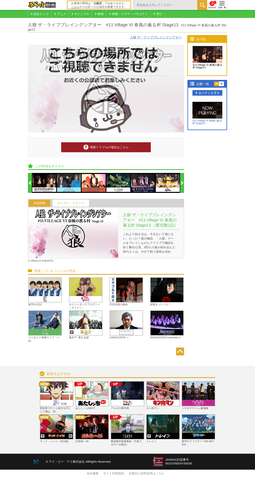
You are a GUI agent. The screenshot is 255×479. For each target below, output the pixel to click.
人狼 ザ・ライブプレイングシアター (156, 37)
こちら (75, 6)
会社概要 (93, 473)
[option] (44, 183)
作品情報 (39, 203)
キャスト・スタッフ (70, 203)
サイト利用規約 (113, 473)
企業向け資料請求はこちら (147, 473)
